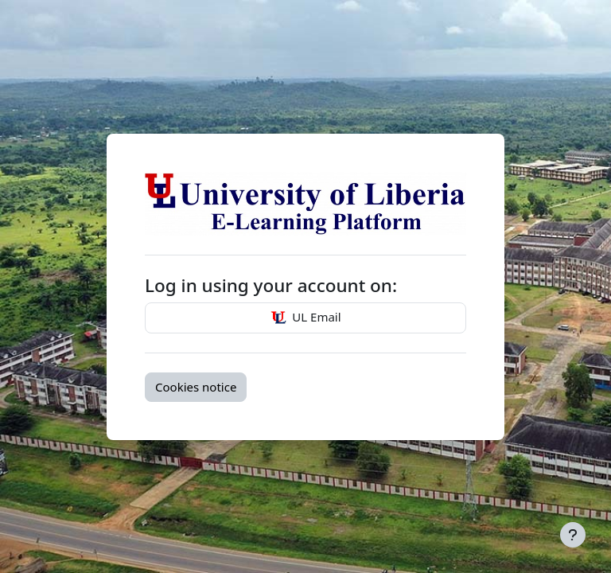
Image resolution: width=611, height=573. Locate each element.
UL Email (305, 318)
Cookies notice (195, 387)
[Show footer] (573, 535)
